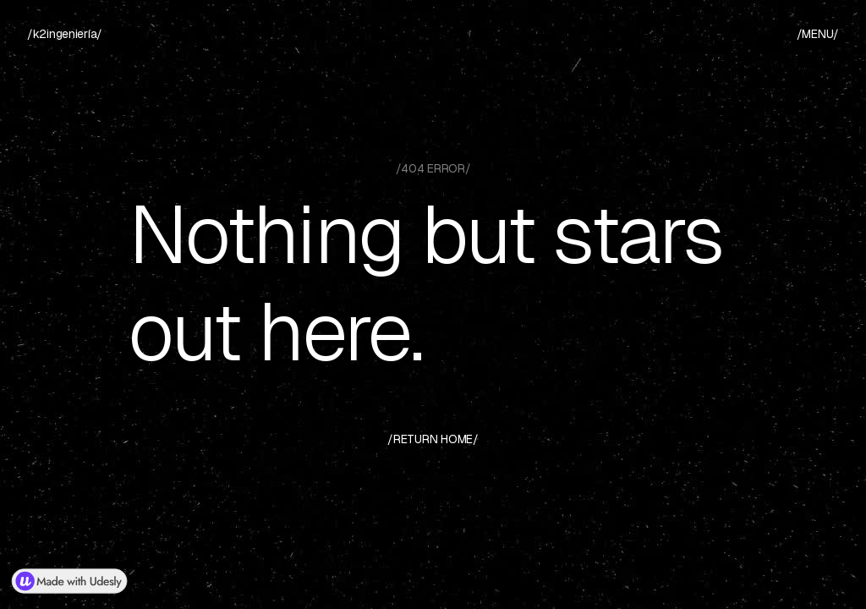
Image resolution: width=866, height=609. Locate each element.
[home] (64, 34)
